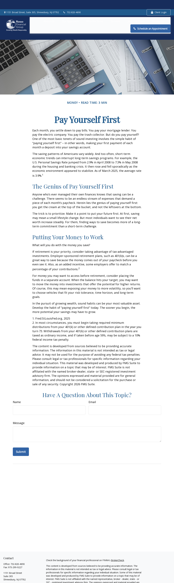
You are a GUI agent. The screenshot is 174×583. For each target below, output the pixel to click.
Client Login (159, 3)
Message (19, 409)
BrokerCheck (117, 546)
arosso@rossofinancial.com (17, 571)
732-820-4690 (72, 3)
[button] (49, 12)
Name (17, 388)
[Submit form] (21, 438)
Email (92, 388)
